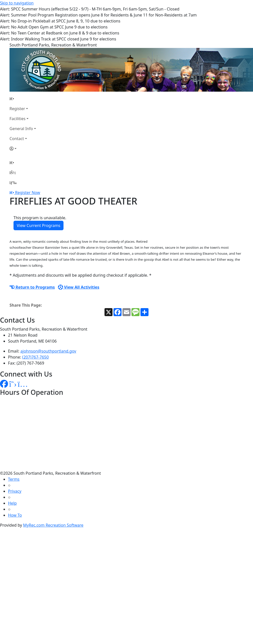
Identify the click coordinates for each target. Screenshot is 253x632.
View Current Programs (38, 225)
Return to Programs (32, 287)
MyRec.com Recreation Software (53, 525)
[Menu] (13, 183)
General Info (21, 128)
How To (15, 515)
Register (17, 108)
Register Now (27, 192)
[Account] (23, 149)
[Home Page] (23, 99)
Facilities (18, 118)
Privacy (14, 491)
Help (12, 503)
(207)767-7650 (35, 357)
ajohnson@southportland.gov (48, 351)
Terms (14, 479)
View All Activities (79, 287)
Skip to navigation (17, 3)
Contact (17, 138)
